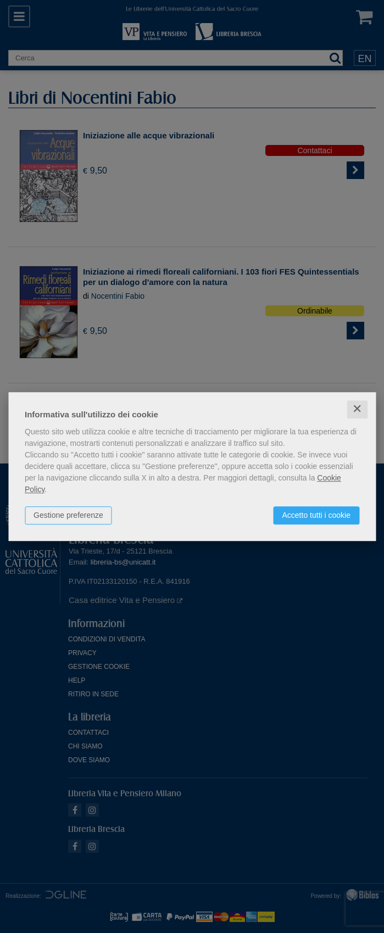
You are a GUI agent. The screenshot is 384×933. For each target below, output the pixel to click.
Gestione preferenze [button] (68, 515)
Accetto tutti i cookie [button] (316, 515)
